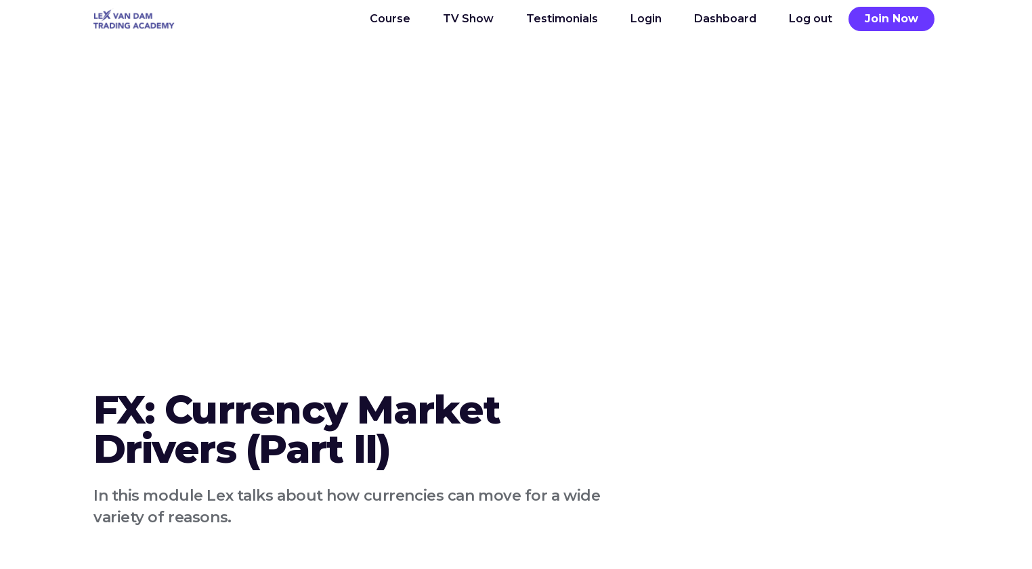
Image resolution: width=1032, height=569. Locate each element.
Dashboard (725, 18)
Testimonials (562, 18)
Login (646, 18)
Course (390, 18)
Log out (810, 18)
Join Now (891, 18)
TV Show (468, 18)
